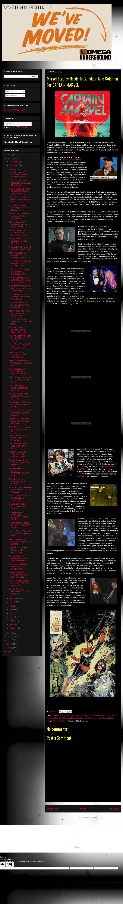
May (12, 613)
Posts (9, 91)
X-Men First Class (58, 721)
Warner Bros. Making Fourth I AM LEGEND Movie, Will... (19, 591)
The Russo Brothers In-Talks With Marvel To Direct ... (19, 445)
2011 (9, 640)
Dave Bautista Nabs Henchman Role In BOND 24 (18, 481)
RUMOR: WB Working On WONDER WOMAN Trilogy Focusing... (20, 191)
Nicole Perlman (90, 718)
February (14, 624)
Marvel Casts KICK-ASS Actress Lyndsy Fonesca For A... (19, 313)
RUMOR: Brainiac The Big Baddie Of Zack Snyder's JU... (20, 498)
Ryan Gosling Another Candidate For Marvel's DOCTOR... (20, 396)
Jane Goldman (94, 715)
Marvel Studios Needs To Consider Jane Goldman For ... (20, 363)
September (14, 598)
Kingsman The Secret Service (58, 718)
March (12, 621)
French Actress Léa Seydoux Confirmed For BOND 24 (20, 541)
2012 (9, 636)
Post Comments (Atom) (88, 817)
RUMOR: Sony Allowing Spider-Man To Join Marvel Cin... (19, 583)
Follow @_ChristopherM (14, 110)
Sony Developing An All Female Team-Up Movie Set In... (20, 199)
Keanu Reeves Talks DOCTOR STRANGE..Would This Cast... (20, 471)
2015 (9, 154)
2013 (9, 633)
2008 (9, 651)
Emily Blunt (82, 715)
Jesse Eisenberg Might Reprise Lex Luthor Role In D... (20, 321)
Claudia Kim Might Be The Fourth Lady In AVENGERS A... (20, 263)
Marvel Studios (77, 718)
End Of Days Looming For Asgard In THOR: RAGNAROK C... (20, 216)
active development (69, 160)
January (13, 628)
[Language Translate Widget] (18, 124)
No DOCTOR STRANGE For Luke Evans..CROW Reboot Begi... (20, 288)
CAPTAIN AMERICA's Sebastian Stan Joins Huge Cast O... (19, 305)
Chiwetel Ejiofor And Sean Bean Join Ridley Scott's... (20, 338)
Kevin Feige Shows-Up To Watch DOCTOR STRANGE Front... (20, 346)
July (12, 606)
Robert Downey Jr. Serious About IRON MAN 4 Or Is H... (18, 574)
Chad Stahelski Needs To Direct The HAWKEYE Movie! (20, 525)
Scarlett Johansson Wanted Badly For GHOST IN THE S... (18, 371)
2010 (9, 644)
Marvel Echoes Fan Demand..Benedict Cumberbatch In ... (18, 255)
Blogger (77, 847)
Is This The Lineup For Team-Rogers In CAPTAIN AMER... (18, 454)
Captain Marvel (59, 715)
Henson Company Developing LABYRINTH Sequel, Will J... (19, 515)
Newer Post (52, 809)
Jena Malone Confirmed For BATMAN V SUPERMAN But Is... (19, 271)
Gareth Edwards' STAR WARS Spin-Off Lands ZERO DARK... (19, 280)
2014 (9, 158)
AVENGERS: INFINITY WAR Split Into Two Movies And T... (19, 207)
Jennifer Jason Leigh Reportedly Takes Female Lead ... (18, 550)
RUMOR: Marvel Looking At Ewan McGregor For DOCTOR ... (20, 429)
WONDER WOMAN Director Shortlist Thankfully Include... (18, 329)
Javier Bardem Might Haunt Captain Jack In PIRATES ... (19, 437)
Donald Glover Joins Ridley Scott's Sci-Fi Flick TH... (18, 506)
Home (83, 809)
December (14, 161)
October (13, 169)
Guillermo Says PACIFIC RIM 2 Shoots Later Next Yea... (19, 387)
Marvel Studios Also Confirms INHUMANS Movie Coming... (19, 224)
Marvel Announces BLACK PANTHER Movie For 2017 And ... (20, 241)
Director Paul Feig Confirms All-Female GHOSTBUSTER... (18, 558)
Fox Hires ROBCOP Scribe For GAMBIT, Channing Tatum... (18, 174)
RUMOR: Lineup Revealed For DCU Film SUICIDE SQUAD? (20, 489)
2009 (9, 648)
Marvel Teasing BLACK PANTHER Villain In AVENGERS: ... (19, 354)
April (12, 617)
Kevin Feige (105, 715)
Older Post (114, 809)
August (13, 602)
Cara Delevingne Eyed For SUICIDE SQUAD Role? (20, 248)
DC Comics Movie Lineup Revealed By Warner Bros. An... (20, 412)
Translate (21, 127)
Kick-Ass (114, 715)
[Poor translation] (10, 864)
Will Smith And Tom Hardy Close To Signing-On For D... (20, 379)
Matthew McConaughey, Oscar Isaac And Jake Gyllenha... (19, 421)
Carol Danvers (71, 715)
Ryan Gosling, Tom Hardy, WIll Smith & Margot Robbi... (20, 404)
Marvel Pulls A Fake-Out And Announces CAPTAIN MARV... (19, 232)
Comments (11, 96)
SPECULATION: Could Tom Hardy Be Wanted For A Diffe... (19, 296)
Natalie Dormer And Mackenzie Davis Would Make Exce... (20, 182)
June (12, 609)
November (14, 165)
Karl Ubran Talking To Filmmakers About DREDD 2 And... (18, 566)
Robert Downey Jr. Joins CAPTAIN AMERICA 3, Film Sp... (19, 462)
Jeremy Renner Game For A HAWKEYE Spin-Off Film (20, 533)
